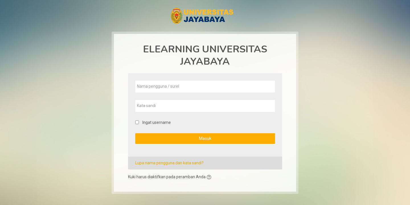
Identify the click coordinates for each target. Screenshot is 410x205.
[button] (209, 177)
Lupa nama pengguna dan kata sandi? (169, 163)
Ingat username (156, 122)
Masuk (205, 138)
